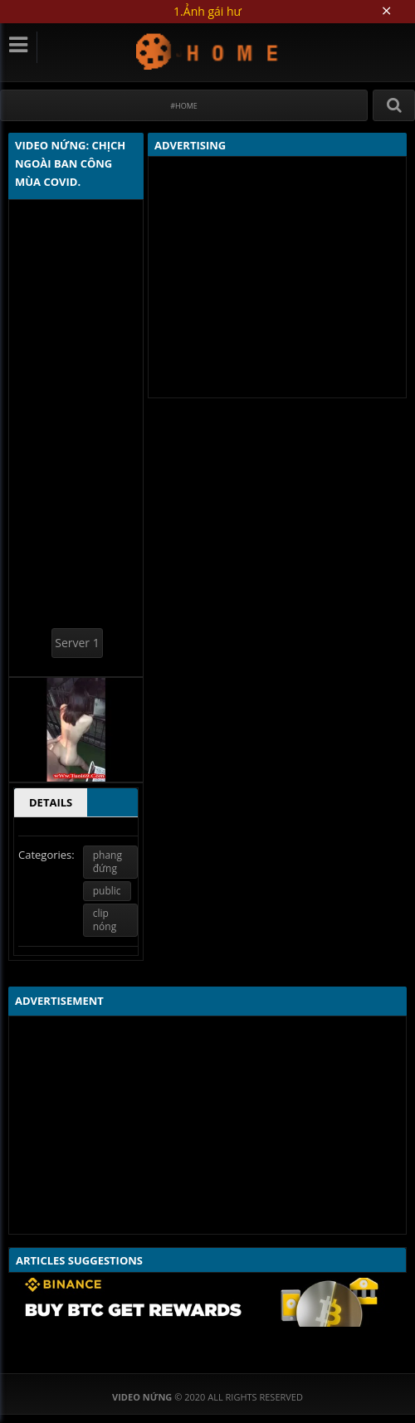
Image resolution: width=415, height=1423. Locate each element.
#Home (184, 105)
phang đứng (107, 861)
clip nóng (104, 919)
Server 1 (77, 643)
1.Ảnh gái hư (207, 11)
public (107, 891)
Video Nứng (208, 51)
